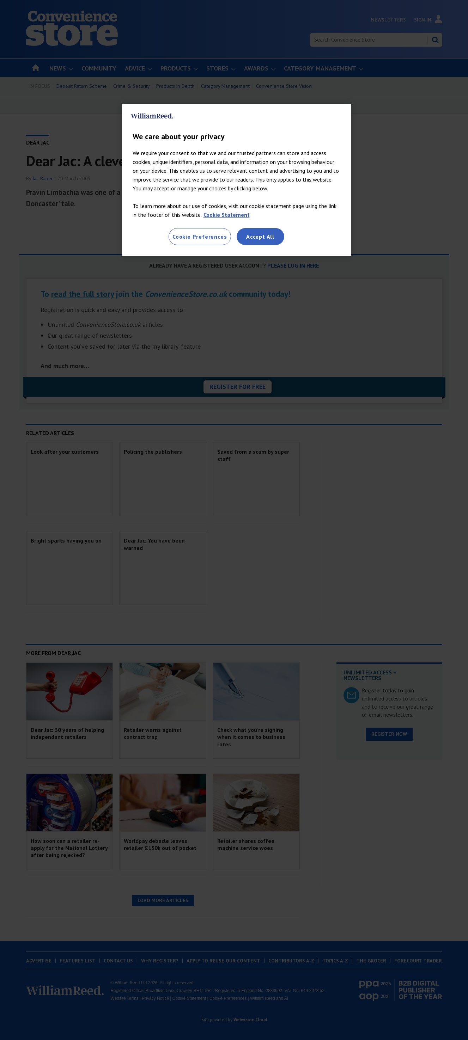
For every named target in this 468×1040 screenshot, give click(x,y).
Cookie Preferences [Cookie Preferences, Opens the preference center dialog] (199, 236)
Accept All (260, 236)
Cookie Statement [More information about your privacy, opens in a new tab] (226, 214)
